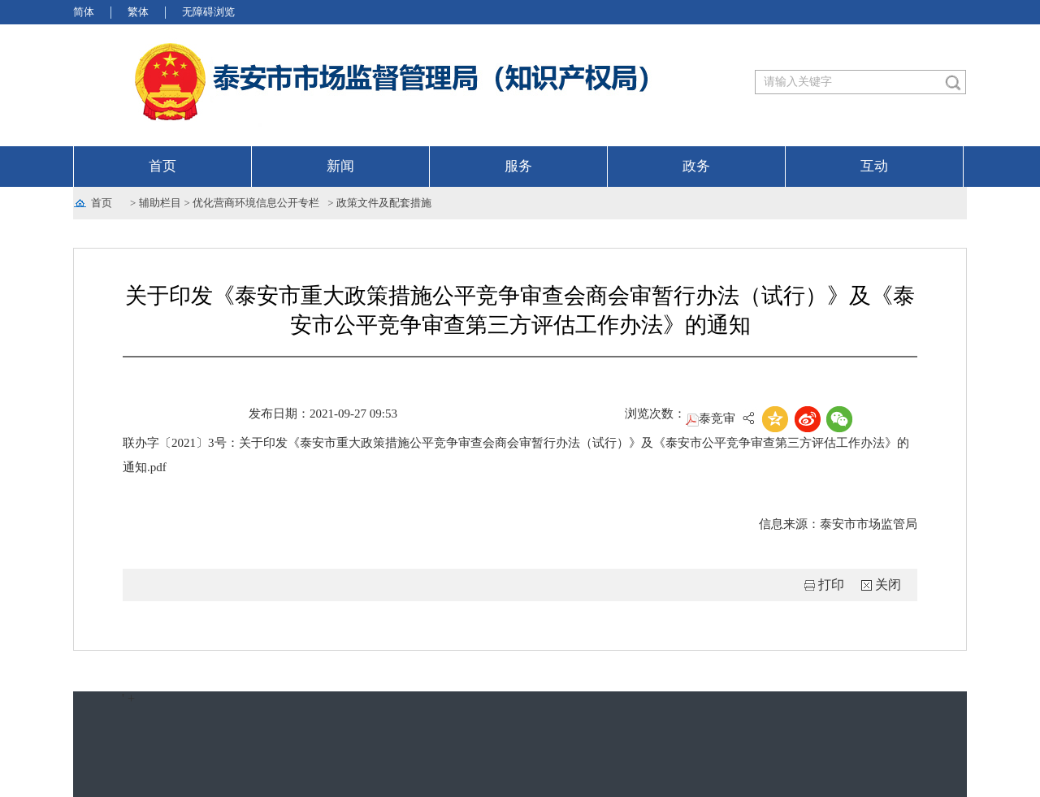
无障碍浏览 (208, 12)
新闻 (340, 166)
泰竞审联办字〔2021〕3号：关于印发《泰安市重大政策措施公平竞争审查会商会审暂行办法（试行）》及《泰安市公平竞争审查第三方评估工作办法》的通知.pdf (516, 443)
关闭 (888, 584)
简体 (83, 12)
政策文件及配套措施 (383, 203)
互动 (874, 166)
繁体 (138, 12)
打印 (831, 584)
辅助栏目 (160, 203)
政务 (696, 166)
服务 (518, 166)
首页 (162, 166)
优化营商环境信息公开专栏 (256, 203)
